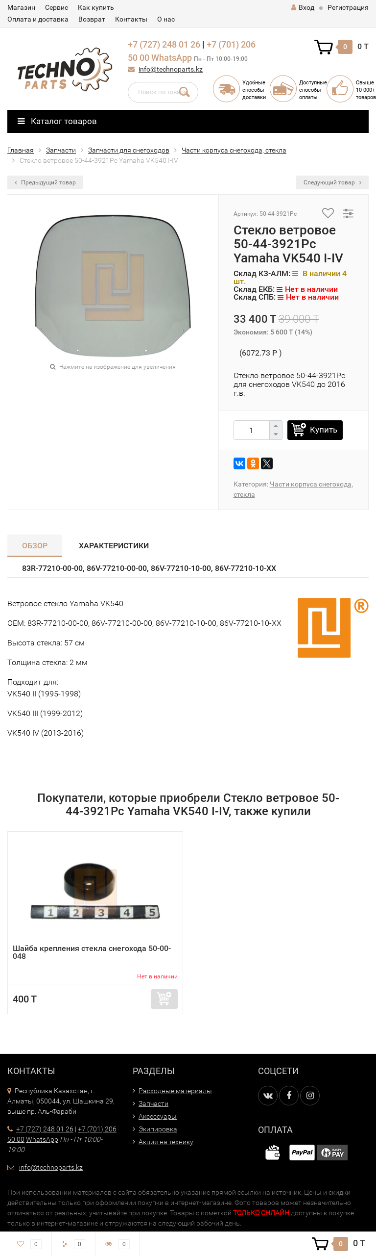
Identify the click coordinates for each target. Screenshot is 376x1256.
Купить (323, 430)
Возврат (91, 19)
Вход (302, 7)
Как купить (96, 7)
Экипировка (158, 1129)
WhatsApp (171, 57)
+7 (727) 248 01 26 (164, 44)
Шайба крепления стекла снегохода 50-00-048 (92, 952)
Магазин (21, 7)
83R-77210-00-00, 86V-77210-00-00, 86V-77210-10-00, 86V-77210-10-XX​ (149, 568)
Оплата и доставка (38, 19)
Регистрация (348, 7)
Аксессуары (158, 1116)
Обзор (34, 545)
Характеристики (114, 545)
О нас (166, 19)
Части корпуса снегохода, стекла (234, 150)
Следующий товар (332, 182)
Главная (20, 150)
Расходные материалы (175, 1091)
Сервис (56, 7)
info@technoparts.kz (171, 69)
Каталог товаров (57, 121)
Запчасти (61, 150)
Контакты (131, 19)
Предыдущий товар (45, 182)
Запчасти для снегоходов (128, 150)
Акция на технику (166, 1142)
